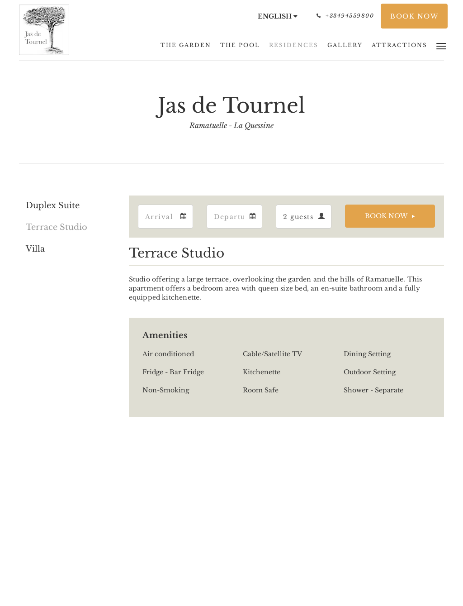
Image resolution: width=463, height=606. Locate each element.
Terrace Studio (56, 227)
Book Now (386, 216)
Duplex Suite (53, 205)
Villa (35, 249)
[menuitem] (186, 45)
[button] (441, 45)
